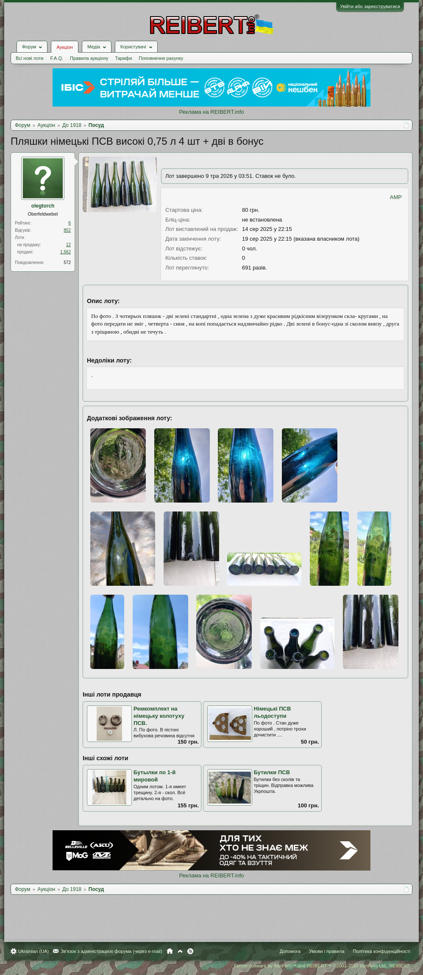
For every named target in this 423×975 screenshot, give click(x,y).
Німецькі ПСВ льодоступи (272, 712)
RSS (190, 951)
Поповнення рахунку (161, 58)
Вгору (180, 951)
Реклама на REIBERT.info (211, 112)
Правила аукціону (89, 58)
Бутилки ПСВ (272, 772)
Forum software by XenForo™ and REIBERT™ (322, 965)
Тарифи (123, 58)
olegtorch (43, 206)
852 (67, 230)
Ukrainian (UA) (33, 950)
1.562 (65, 252)
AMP (396, 197)
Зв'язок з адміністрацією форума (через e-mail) (111, 950)
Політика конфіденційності (381, 950)
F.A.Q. (56, 58)
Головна (170, 951)
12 (68, 244)
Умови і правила (326, 950)
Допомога (290, 950)
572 (67, 262)
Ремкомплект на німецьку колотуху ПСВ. (159, 715)
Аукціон (64, 47)
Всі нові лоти (29, 58)
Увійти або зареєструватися (370, 6)
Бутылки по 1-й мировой (154, 776)
